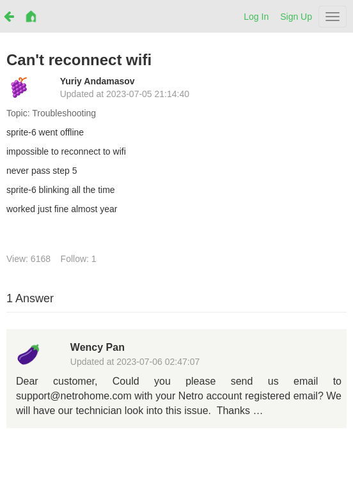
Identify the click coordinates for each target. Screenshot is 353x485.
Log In (256, 17)
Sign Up (296, 17)
